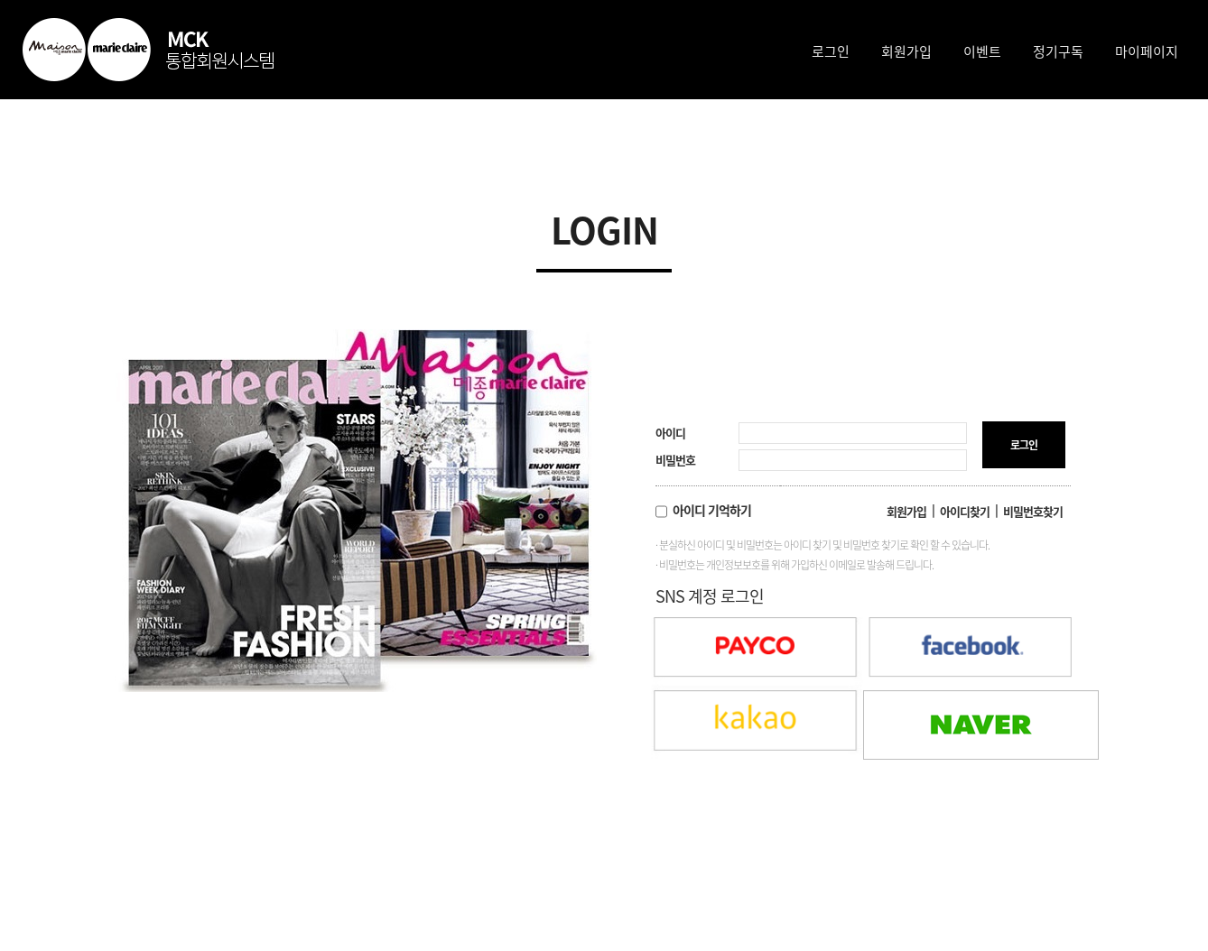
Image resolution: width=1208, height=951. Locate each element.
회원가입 (906, 51)
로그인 (831, 51)
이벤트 (982, 51)
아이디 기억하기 (703, 510)
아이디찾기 (965, 511)
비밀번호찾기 (1033, 511)
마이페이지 (1146, 51)
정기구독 (1058, 51)
